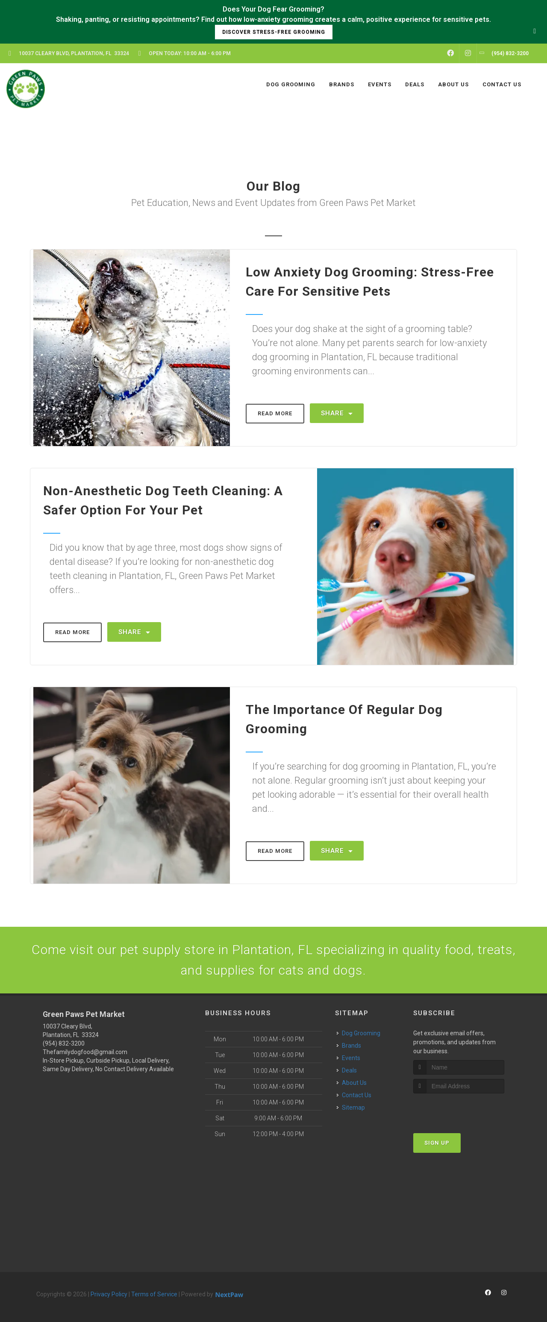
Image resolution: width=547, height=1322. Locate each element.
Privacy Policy (109, 1294)
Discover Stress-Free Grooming (273, 32)
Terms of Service (154, 1294)
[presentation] (458, 1109)
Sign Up (437, 1143)
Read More (275, 413)
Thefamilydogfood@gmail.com (85, 1052)
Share (337, 413)
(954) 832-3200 (64, 1043)
